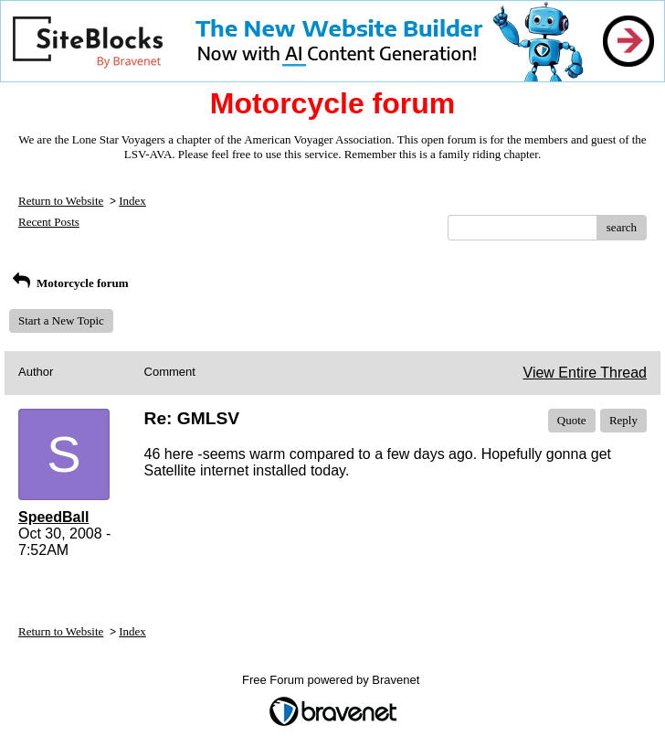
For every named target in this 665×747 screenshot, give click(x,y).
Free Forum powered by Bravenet (332, 680)
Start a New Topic (61, 320)
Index (132, 201)
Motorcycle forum (69, 283)
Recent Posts (48, 222)
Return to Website (60, 201)
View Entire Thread (585, 372)
